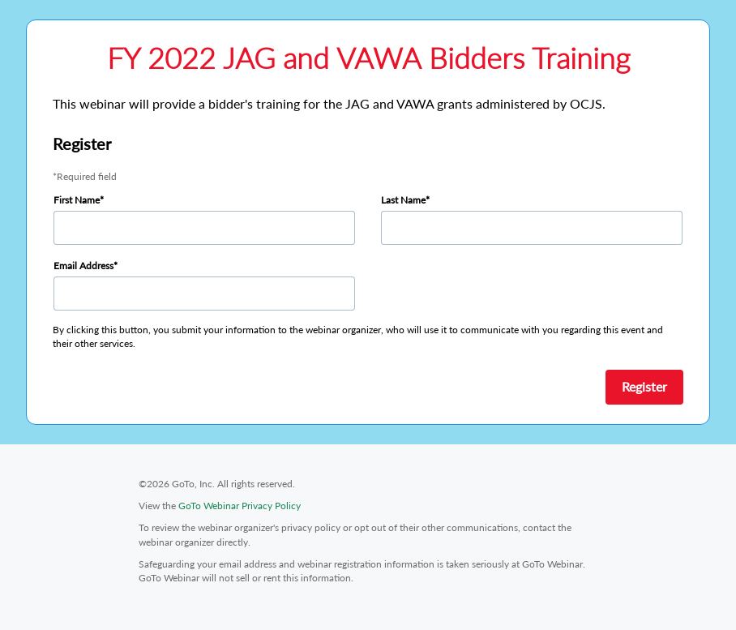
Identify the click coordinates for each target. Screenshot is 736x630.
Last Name (403, 200)
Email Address (83, 265)
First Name (76, 200)
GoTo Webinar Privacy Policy (239, 505)
